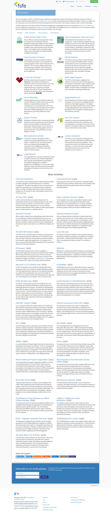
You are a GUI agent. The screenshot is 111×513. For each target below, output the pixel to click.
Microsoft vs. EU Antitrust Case (28, 265)
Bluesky (29, 456)
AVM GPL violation (23, 303)
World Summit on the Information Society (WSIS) (73, 361)
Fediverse (20, 456)
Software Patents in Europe (67, 214)
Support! (72, 456)
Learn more (45, 458)
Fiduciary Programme (24, 179)
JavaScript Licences (47, 510)
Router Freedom (30, 118)
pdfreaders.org (42, 258)
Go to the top (94, 485)
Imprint (44, 502)
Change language (68, 1)
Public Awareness (30, 33)
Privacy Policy (46, 505)
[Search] (76, 1)
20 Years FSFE (21, 197)
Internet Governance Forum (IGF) (70, 303)
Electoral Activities (23, 214)
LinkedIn (55, 456)
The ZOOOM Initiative (24, 232)
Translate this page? (76, 502)
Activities (79, 6)
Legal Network (30, 154)
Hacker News (37, 456)
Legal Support (54, 33)
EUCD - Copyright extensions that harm (31, 419)
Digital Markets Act (72, 98)
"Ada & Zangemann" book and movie (79, 37)
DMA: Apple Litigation (73, 77)
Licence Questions (72, 136)
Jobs (43, 500)
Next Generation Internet (34, 136)
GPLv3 (59, 341)
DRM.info (60, 248)
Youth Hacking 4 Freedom (34, 57)
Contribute (88, 6)
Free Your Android (72, 118)
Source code (74, 497)
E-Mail (63, 456)
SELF (18, 323)
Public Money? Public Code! (35, 37)
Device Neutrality (31, 98)
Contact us (45, 497)
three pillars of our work (44, 21)
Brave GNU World (23, 380)
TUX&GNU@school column (67, 419)
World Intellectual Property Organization (32, 360)
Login (58, 1)
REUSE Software (71, 57)
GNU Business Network (66, 380)
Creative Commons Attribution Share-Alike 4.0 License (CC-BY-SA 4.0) (26, 505)
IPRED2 (19, 341)
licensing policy (33, 508)
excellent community (42, 27)
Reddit (46, 456)
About (72, 6)
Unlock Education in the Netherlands (71, 281)
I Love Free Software (32, 77)
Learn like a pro (63, 232)
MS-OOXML (61, 323)
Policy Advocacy (43, 33)
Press (95, 6)
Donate (94, 1)
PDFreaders (20, 248)
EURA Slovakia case (24, 281)
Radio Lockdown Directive (67, 197)
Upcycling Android (64, 179)
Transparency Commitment (49, 507)
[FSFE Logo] (20, 4)
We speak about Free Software (28, 435)
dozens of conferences (86, 25)
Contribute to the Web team (78, 500)
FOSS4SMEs (62, 265)
